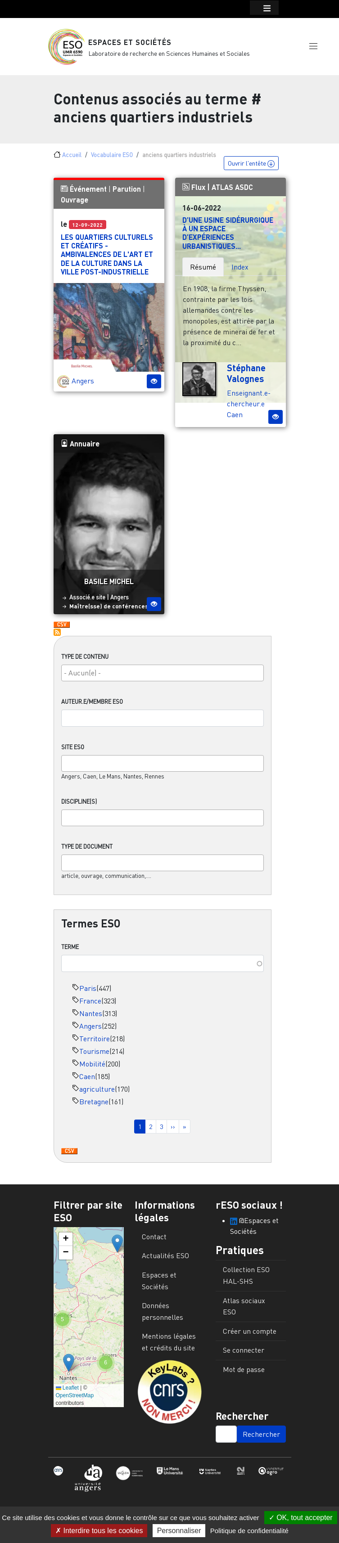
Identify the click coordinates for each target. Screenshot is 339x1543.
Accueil (71, 159)
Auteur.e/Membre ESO (92, 706)
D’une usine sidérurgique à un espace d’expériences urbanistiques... (227, 237)
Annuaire (80, 448)
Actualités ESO (165, 1260)
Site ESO (72, 752)
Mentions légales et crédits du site (169, 1346)
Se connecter (243, 1354)
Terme (70, 951)
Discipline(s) (79, 806)
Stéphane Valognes (246, 377)
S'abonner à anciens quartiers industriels (57, 636)
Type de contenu (84, 661)
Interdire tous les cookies (99, 1530)
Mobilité (92, 1068)
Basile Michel (109, 586)
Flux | (197, 191)
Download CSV (69, 1156)
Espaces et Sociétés (130, 44)
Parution (127, 193)
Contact (154, 1241)
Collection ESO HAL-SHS (246, 1280)
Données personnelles (162, 1316)
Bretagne (93, 1106)
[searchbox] (162, 677)
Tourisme (94, 1056)
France (90, 1005)
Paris (87, 993)
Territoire (94, 1043)
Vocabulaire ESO (112, 159)
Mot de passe (244, 1374)
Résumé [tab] (203, 271)
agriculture (97, 1093)
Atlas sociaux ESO (244, 1310)
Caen (87, 1081)
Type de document (87, 851)
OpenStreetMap (75, 1400)
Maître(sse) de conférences (108, 610)
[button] (313, 48)
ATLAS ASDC (232, 191)
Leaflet (67, 1393)
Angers (90, 1030)
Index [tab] (240, 271)
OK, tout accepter (301, 1517)
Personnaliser (179, 1530)
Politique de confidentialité (249, 1530)
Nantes (90, 1018)
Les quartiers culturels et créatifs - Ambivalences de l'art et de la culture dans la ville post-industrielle (107, 259)
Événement (88, 193)
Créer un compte (249, 1335)
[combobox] (162, 678)
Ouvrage (74, 204)
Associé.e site (87, 602)
